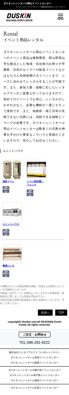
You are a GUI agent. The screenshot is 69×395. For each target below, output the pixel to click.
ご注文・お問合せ (34, 334)
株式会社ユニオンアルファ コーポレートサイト (34, 352)
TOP (61, 312)
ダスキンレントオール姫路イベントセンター (35, 362)
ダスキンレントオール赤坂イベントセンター (35, 357)
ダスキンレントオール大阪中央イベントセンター (34, 370)
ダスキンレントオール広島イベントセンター (35, 387)
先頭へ (45, 312)
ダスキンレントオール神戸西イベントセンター (34, 375)
